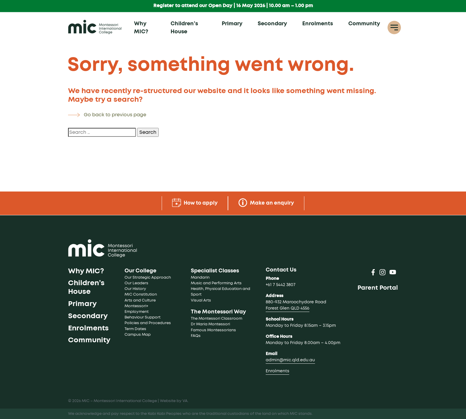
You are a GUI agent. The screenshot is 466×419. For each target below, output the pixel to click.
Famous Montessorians (213, 330)
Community (364, 24)
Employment (137, 312)
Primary (232, 24)
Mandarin (200, 278)
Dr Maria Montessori (210, 324)
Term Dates (135, 329)
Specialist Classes (215, 271)
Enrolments (317, 24)
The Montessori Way (218, 312)
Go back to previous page (115, 114)
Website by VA (174, 401)
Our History (135, 289)
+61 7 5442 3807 (280, 285)
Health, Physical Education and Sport (221, 291)
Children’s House (184, 27)
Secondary (272, 24)
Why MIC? (141, 27)
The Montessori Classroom (216, 319)
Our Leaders (136, 283)
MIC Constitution (141, 294)
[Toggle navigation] (394, 27)
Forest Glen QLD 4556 (287, 308)
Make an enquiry (267, 202)
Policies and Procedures (148, 323)
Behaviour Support (142, 317)
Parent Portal (378, 288)
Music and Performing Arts (216, 283)
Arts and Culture (140, 300)
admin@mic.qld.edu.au (290, 360)
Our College (140, 271)
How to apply (194, 202)
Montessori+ (136, 306)
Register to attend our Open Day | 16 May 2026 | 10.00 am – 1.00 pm (233, 6)
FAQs (196, 336)
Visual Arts (201, 300)
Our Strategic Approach (148, 278)
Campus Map (138, 335)
